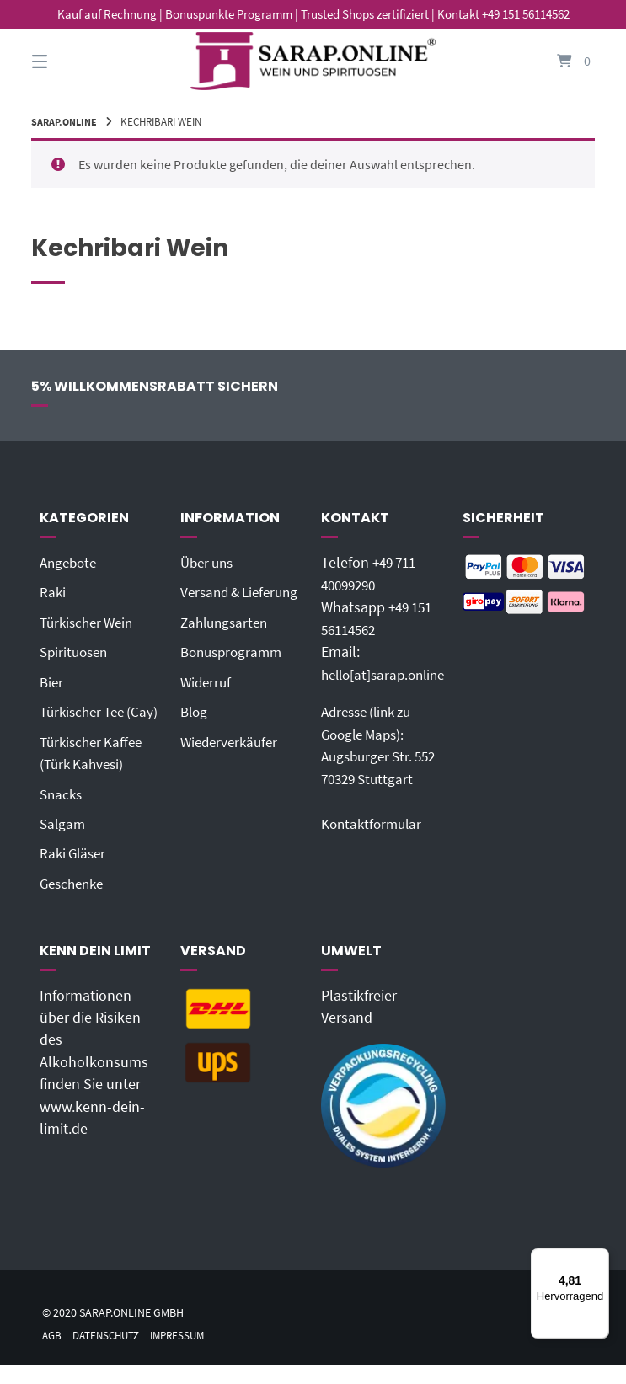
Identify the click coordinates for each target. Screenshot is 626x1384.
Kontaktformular (374, 822)
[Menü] (599, 1258)
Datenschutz (111, 1355)
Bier (52, 681)
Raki (53, 592)
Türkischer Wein (90, 621)
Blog (195, 733)
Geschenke (75, 904)
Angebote (70, 562)
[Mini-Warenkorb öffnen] (557, 61)
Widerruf (207, 703)
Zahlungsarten (227, 644)
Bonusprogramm (234, 674)
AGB (52, 1355)
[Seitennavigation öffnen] (69, 61)
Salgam (64, 844)
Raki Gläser (75, 873)
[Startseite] (313, 61)
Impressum (188, 1355)
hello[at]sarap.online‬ (387, 674)
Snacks (62, 814)
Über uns (209, 562)
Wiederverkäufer (232, 762)
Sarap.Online (66, 121)
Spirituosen (76, 651)
